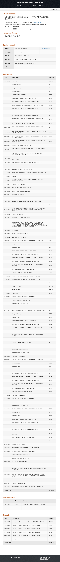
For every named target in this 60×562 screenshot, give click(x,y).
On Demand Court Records (30, 2)
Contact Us (16, 557)
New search (54, 9)
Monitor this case (38, 22)
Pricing (27, 5)
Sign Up (41, 5)
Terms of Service (44, 558)
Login (34, 5)
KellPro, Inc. (46, 557)
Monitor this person (46, 48)
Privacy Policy (44, 559)
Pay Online (20, 5)
